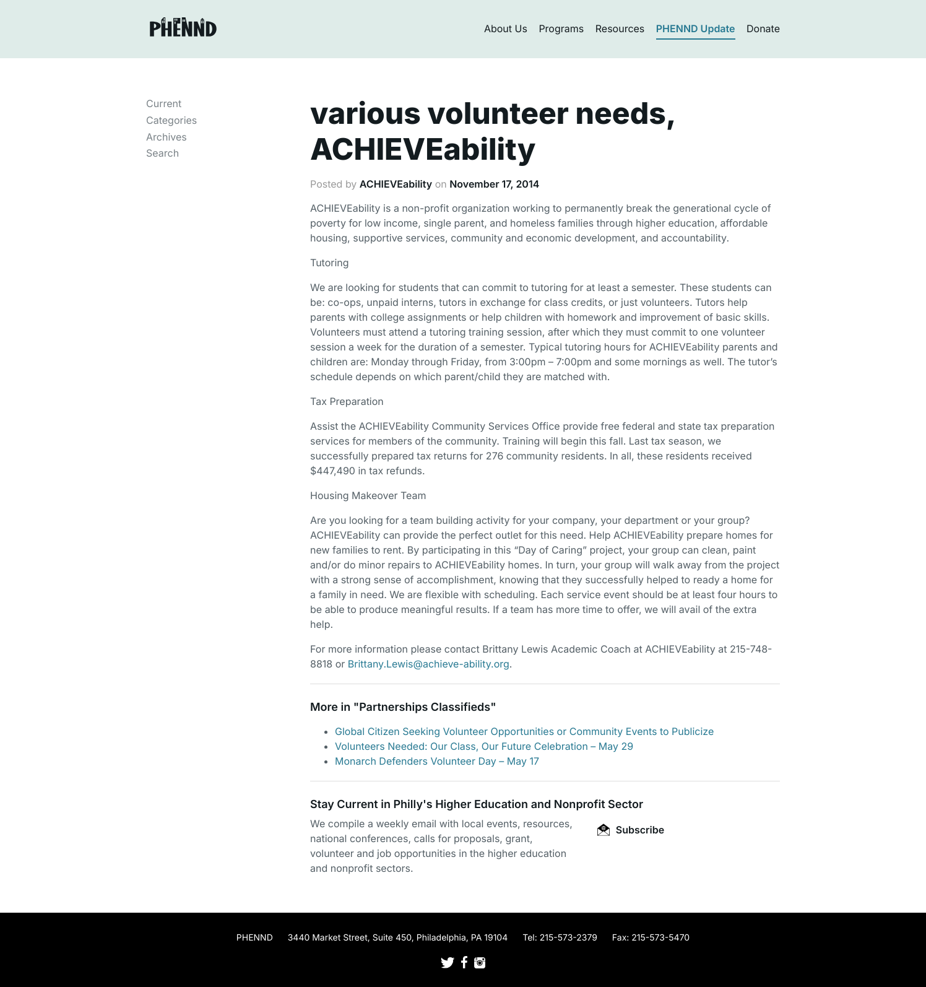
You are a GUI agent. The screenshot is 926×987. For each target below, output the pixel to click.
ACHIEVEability (396, 184)
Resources (620, 28)
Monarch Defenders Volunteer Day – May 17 (437, 761)
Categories (171, 120)
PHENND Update (695, 28)
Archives (166, 137)
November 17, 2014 (494, 184)
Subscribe (630, 830)
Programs (561, 28)
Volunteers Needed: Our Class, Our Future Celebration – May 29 (484, 746)
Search (162, 153)
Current (163, 103)
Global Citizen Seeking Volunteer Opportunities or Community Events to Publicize (524, 731)
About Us (505, 28)
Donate (763, 28)
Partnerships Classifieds (424, 707)
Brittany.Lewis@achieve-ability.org (428, 664)
